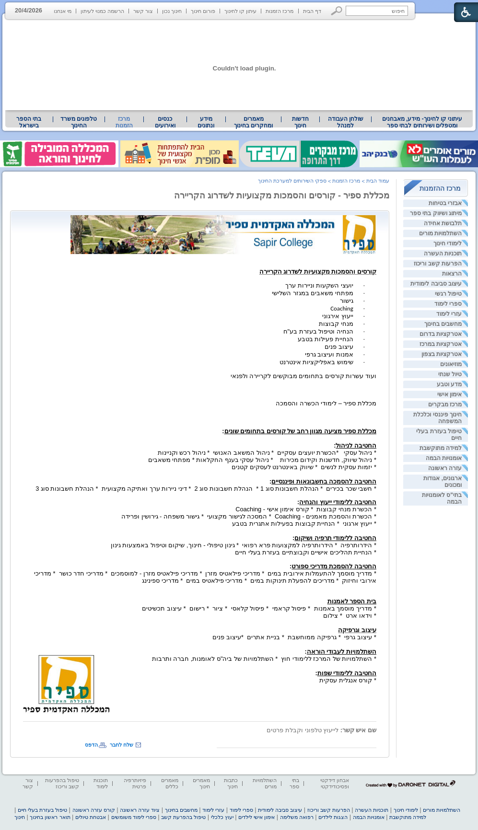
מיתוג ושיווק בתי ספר (436, 213)
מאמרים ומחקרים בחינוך (253, 122)
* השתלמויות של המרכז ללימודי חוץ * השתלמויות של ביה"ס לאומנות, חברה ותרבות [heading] (264, 655)
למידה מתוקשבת (441, 448)
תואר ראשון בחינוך (50, 817)
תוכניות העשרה (443, 253)
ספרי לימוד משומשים (133, 817)
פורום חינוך (203, 11)
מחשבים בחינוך (443, 324)
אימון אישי (449, 394)
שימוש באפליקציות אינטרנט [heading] (316, 362)
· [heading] (364, 285)
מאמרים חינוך (201, 783)
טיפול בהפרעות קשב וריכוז (62, 783)
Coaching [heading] (341, 308)
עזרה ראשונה (445, 468)
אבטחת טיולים (90, 817)
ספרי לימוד (448, 303)
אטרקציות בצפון (441, 354)
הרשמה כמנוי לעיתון (102, 11)
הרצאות (452, 273)
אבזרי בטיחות (445, 203)
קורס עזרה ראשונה (93, 810)
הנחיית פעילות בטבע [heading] (325, 339)
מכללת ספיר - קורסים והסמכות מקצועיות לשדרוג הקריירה (281, 195)
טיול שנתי (450, 374)
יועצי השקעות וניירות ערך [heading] (319, 285)
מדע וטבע (449, 384)
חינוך (19, 817)
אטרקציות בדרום (441, 334)
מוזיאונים (451, 364)
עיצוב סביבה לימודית (436, 283)
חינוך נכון (172, 11)
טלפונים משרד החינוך (78, 122)
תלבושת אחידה (443, 223)
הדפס (91, 745)
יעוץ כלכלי (222, 817)
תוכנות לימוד (100, 783)
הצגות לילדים (333, 817)
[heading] (223, 232)
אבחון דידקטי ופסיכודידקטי (334, 783)
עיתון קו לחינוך (240, 11)
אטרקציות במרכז (441, 344)
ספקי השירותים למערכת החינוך (292, 181)
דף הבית (312, 11)
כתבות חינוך (231, 783)
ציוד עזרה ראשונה (140, 810)
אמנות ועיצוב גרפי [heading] (329, 354)
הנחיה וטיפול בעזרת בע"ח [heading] (318, 331)
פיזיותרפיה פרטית (135, 783)
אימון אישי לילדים (256, 817)
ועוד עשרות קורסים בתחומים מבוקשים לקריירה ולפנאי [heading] (303, 376)
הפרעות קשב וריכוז (438, 263)
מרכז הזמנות (279, 11)
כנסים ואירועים (165, 122)
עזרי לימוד (449, 314)
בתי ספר (294, 783)
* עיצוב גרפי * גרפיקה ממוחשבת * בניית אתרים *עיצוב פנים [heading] (294, 637)
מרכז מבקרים (445, 404)
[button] (337, 11)
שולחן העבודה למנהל (345, 122)
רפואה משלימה (297, 817)
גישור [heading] (346, 300)
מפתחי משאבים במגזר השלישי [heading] (312, 293)
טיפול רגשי (448, 293)
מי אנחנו (62, 11)
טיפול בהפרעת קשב (183, 817)
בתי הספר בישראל (28, 122)
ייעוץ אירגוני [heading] (337, 316)
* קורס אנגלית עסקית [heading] (345, 676)
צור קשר (143, 11)
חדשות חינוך (300, 122)
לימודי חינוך (447, 243)
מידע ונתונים (206, 122)
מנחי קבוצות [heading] (336, 323)
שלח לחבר (121, 745)
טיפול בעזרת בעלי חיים (42, 810)
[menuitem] (422, 122)
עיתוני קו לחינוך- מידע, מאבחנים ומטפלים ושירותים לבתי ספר (422, 122)
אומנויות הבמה (444, 458)
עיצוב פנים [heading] (339, 346)
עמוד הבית (377, 181)
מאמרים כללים (169, 783)
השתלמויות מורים (440, 233)
